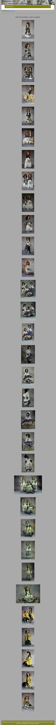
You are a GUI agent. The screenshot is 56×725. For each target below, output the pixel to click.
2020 (14, 10)
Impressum (5, 722)
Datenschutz (12, 722)
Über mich (10, 10)
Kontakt (18, 722)
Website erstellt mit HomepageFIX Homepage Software (35, 722)
